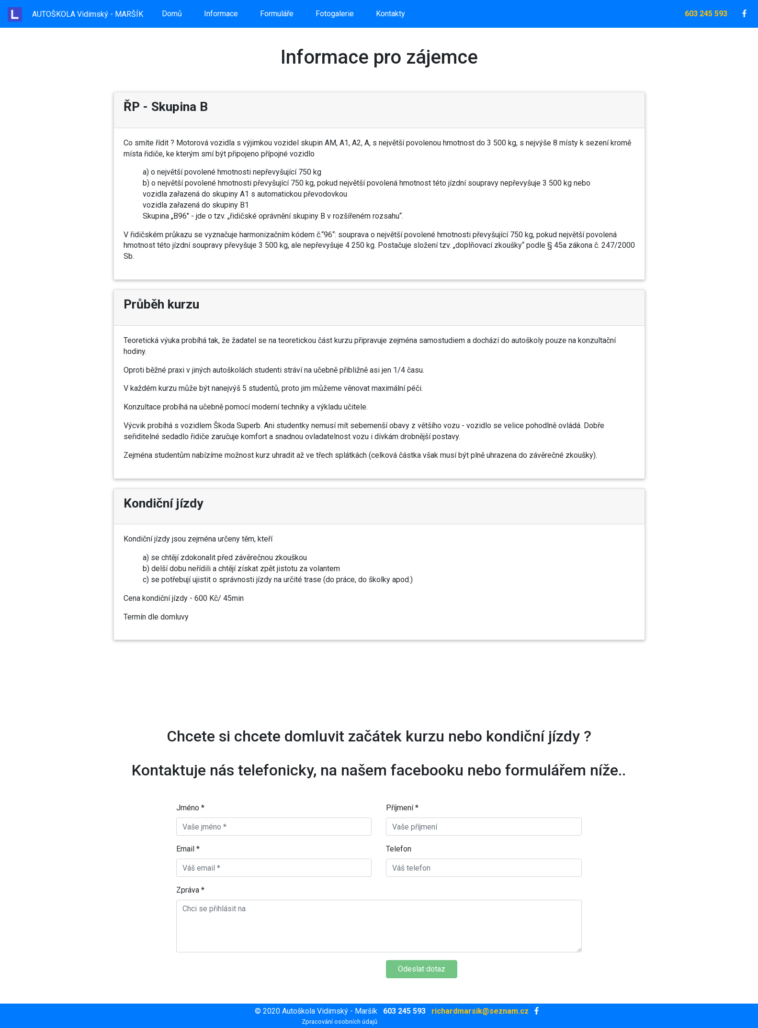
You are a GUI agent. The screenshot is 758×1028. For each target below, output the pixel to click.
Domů (172, 13)
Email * (188, 848)
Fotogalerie (335, 13)
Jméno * (190, 807)
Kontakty (390, 13)
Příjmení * (402, 807)
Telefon (398, 848)
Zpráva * (190, 890)
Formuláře (277, 13)
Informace (221, 13)
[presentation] (249, 978)
